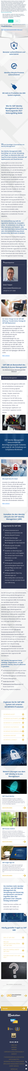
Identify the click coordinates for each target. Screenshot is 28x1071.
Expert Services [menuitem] (14, 1066)
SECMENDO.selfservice (14, 727)
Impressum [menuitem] (14, 1069)
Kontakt (14, 1008)
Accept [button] (10, 21)
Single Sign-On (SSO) (8, 681)
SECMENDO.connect (14, 739)
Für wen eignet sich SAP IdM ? (14, 956)
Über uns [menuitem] (14, 1045)
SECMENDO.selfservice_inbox (14, 731)
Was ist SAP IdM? (14, 937)
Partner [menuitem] (14, 1049)
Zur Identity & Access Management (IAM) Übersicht (14, 370)
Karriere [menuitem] (14, 1047)
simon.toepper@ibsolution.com (12, 288)
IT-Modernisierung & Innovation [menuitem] (14, 1057)
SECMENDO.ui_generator (14, 722)
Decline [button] (17, 21)
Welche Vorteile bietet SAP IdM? (14, 950)
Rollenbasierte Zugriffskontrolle (12, 684)
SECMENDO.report (14, 735)
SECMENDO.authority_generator (14, 718)
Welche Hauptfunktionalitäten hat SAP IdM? (14, 943)
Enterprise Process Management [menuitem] (14, 1061)
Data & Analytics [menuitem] (14, 1059)
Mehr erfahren (14, 807)
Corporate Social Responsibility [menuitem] (14, 1052)
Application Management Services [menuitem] (14, 1064)
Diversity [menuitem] (14, 1054)
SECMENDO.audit (14, 714)
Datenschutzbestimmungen (6, 12)
